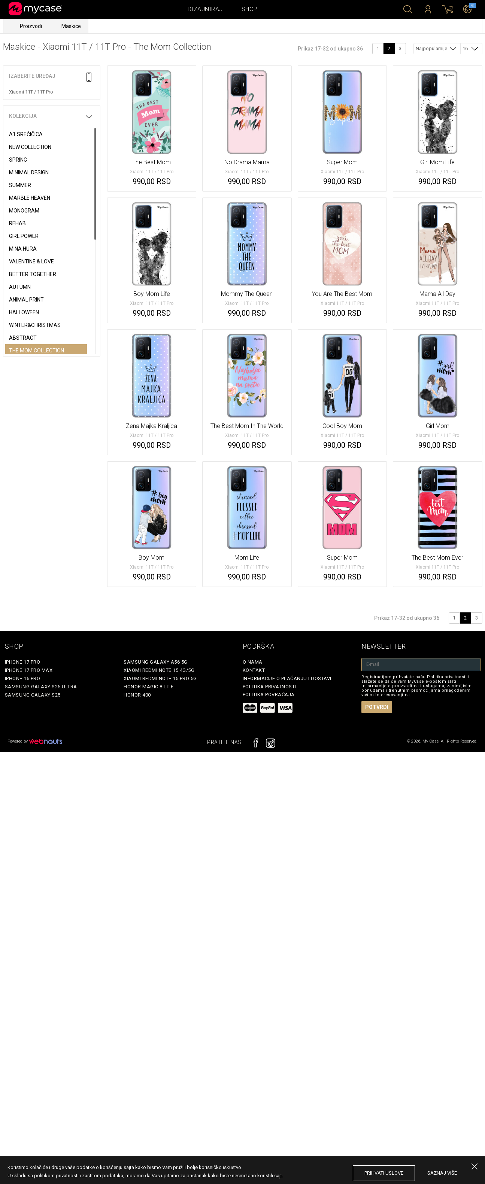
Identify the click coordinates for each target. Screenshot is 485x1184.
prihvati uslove (383, 1173)
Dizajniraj (205, 9)
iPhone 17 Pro (22, 662)
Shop (250, 9)
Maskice (71, 26)
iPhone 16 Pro (22, 678)
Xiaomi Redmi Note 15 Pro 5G (160, 678)
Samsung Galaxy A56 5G (156, 662)
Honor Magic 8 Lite (148, 686)
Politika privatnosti (269, 686)
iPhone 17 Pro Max (29, 670)
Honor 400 (137, 695)
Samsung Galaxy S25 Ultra (41, 686)
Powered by (34, 741)
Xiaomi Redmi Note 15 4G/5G (159, 670)
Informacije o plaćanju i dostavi (287, 678)
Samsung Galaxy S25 (33, 695)
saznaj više (442, 1173)
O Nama (253, 662)
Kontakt (254, 670)
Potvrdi (376, 707)
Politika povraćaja (269, 694)
